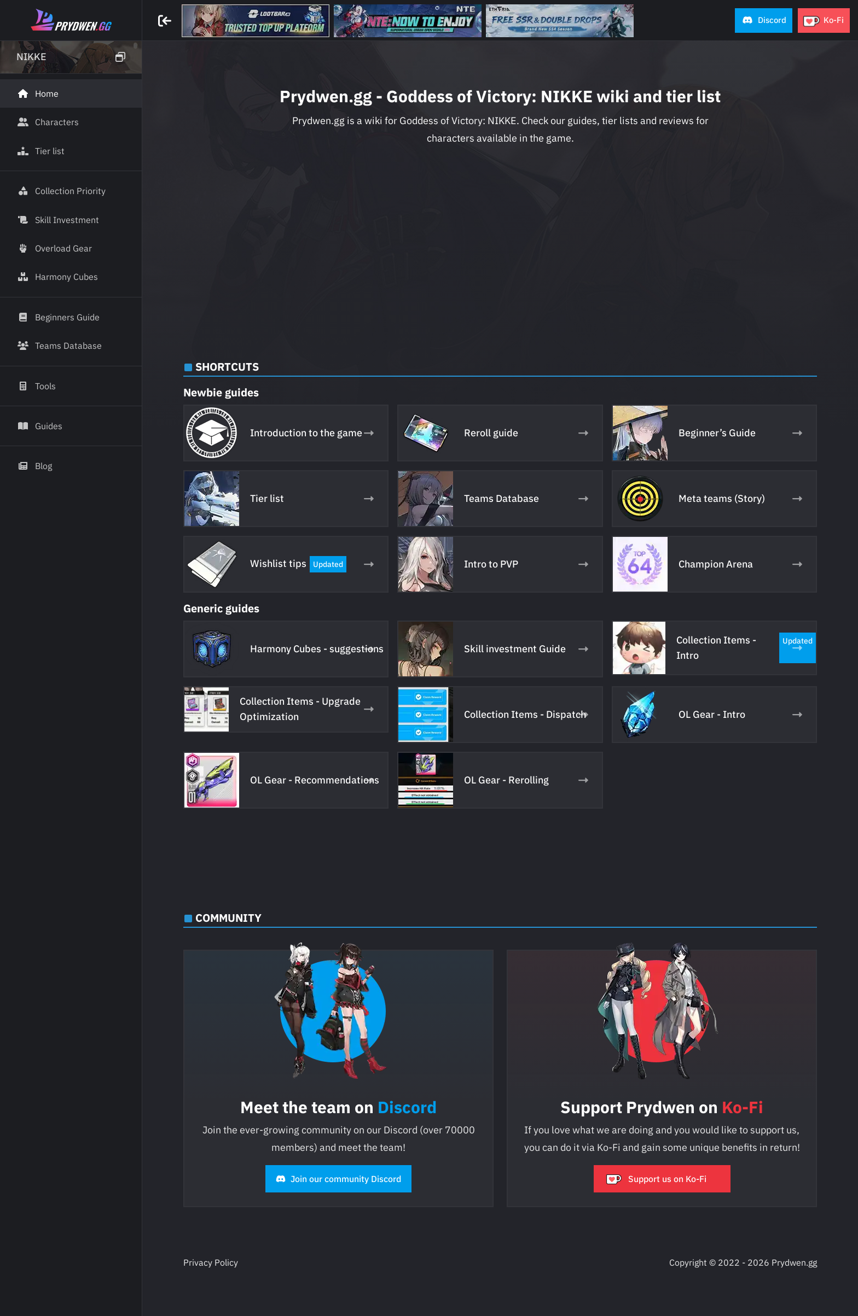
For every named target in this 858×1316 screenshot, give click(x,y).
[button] (763, 20)
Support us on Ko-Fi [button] (656, 1178)
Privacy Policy (210, 1262)
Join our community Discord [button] (338, 1178)
